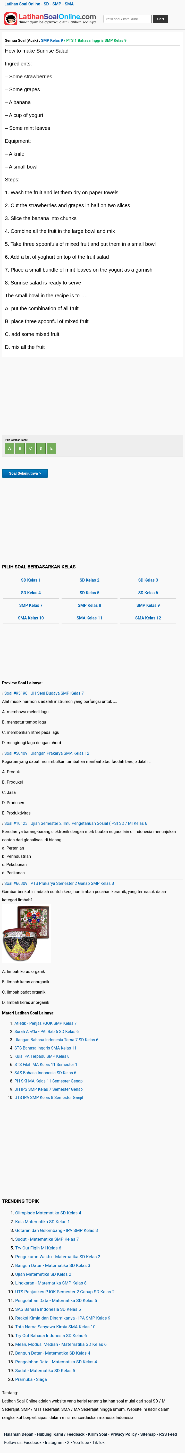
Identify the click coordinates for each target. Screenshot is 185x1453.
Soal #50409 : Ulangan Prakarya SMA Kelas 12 (46, 753)
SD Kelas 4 (31, 592)
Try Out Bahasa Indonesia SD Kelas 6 (51, 1335)
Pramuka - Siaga (31, 1379)
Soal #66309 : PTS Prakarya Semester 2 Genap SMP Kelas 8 (59, 883)
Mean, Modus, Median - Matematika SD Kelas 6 (61, 1344)
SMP (56, 4)
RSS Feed (168, 1434)
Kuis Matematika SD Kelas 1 (42, 1221)
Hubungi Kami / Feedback (61, 1434)
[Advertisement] (92, 396)
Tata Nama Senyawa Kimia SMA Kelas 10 (55, 1326)
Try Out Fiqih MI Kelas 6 (38, 1247)
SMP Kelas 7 (31, 605)
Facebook (32, 1442)
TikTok (98, 1442)
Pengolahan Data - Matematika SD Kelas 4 (56, 1361)
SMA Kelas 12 (148, 618)
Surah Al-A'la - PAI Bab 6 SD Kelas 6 (46, 1031)
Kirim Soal (97, 1434)
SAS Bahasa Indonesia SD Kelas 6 (45, 1072)
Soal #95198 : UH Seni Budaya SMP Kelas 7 (44, 693)
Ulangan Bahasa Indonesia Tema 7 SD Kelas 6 (56, 1039)
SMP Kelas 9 (52, 40)
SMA (69, 4)
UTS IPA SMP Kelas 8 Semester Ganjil (48, 1097)
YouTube (81, 1442)
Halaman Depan (18, 1434)
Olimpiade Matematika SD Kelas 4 (48, 1212)
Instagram (54, 1442)
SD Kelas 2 (89, 580)
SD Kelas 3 (148, 580)
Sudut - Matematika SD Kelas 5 (45, 1370)
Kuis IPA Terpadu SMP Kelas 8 (42, 1056)
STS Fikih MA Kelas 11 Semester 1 (45, 1064)
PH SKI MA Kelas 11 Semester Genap (48, 1081)
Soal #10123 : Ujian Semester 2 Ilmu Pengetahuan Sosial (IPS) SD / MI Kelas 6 (75, 823)
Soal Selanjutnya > (25, 473)
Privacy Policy (124, 1434)
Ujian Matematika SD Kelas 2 (43, 1274)
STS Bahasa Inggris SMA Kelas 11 (45, 1048)
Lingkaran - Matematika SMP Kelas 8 (51, 1283)
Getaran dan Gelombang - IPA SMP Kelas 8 (56, 1230)
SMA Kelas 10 (31, 618)
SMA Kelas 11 (89, 618)
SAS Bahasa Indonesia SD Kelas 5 (48, 1309)
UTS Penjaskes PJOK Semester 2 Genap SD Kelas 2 (65, 1291)
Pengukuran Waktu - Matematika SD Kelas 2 (57, 1256)
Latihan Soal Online (22, 4)
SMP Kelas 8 (89, 605)
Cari (160, 19)
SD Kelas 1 (31, 580)
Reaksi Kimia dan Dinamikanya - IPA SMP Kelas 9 (63, 1318)
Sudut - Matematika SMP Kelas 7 (47, 1239)
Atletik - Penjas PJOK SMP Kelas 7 (45, 1023)
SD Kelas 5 (89, 592)
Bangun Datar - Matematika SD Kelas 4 (52, 1353)
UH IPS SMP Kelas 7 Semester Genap (48, 1089)
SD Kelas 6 (148, 592)
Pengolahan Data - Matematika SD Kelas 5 (56, 1300)
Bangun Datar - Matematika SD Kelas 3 (52, 1265)
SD (46, 4)
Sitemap (148, 1434)
